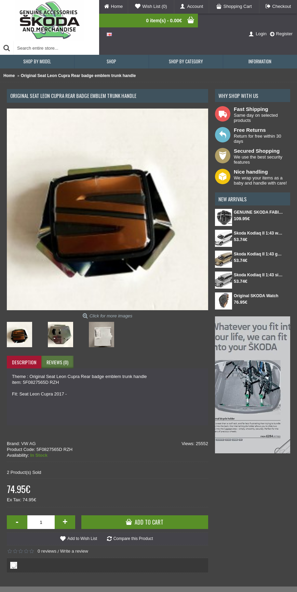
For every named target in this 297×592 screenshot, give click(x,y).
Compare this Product (133, 538)
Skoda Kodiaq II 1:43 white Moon (258, 233)
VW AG (28, 443)
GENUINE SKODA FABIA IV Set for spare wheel (258, 212)
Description (24, 362)
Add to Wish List (82, 538)
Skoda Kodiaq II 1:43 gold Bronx (258, 254)
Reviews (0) (57, 362)
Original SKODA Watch (256, 295)
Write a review (74, 551)
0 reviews (47, 551)
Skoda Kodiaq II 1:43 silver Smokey (258, 275)
